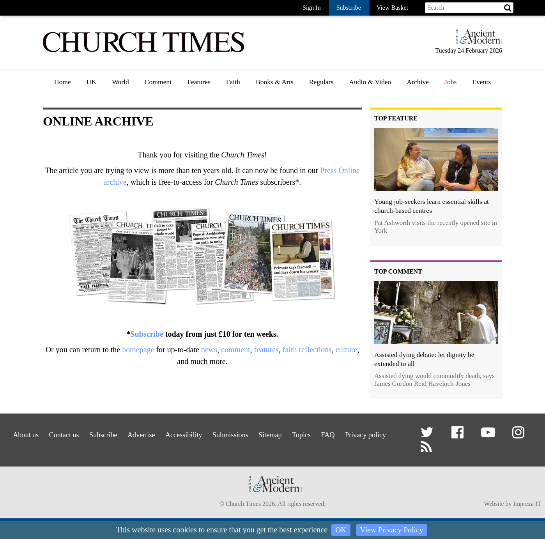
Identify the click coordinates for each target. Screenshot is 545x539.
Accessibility (208, 433)
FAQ (372, 433)
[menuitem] (62, 85)
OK (340, 530)
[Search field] (469, 7)
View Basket (392, 7)
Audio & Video (370, 82)
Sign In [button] (312, 7)
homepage (138, 349)
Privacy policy (197, 443)
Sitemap (305, 433)
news (209, 349)
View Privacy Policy (392, 530)
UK (91, 82)
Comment (158, 82)
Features (199, 82)
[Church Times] (143, 51)
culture (346, 349)
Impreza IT (527, 505)
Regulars (321, 82)
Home (62, 82)
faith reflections (307, 349)
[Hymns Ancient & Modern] (476, 40)
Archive (418, 82)
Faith (233, 82)
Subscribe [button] (348, 7)
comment (235, 349)
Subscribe (146, 334)
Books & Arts (275, 82)
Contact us (74, 433)
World (120, 82)
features (266, 349)
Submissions (260, 433)
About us (30, 433)
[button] (428, 435)
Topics (341, 433)
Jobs (450, 82)
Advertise (160, 433)
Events (481, 82)
